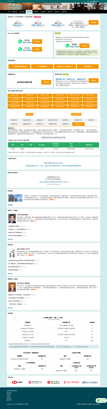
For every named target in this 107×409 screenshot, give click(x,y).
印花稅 (8, 396)
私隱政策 (90, 404)
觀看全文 (52, 199)
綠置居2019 (27, 120)
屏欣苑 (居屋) (15, 95)
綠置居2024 (52, 124)
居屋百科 (29, 114)
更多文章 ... (11, 239)
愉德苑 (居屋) (90, 102)
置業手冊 (57, 11)
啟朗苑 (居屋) (30, 95)
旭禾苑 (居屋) (30, 99)
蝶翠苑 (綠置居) (44, 102)
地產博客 (36, 11)
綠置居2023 (27, 124)
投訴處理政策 (96, 404)
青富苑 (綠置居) (60, 102)
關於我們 (64, 11)
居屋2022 (91, 120)
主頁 (9, 11)
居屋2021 (66, 120)
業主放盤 (22, 11)
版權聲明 (84, 404)
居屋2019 (40, 120)
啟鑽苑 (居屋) (45, 106)
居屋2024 (40, 124)
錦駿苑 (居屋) (15, 106)
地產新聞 (43, 11)
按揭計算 (9, 392)
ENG (13, 1)
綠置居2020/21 (52, 120)
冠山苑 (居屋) (60, 106)
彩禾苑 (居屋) (15, 102)
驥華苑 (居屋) (75, 106)
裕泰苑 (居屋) (90, 99)
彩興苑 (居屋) (60, 95)
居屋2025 (66, 124)
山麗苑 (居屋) (30, 102)
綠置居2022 (78, 120)
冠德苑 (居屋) (90, 95)
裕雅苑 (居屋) (75, 102)
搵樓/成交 (14, 11)
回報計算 (9, 398)
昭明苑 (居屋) (90, 106)
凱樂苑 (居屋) (45, 95)
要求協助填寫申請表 (12, 390)
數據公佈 (50, 11)
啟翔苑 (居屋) (30, 106)
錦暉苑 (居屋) (45, 99)
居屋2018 (14, 120)
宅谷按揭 (29, 11)
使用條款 (78, 404)
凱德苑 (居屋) (60, 99)
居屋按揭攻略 (76, 114)
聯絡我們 (9, 400)
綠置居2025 (78, 124)
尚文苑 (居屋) (15, 99)
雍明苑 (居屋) (75, 99)
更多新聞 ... (11, 205)
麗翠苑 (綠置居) (75, 95)
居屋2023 (14, 124)
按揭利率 (9, 394)
